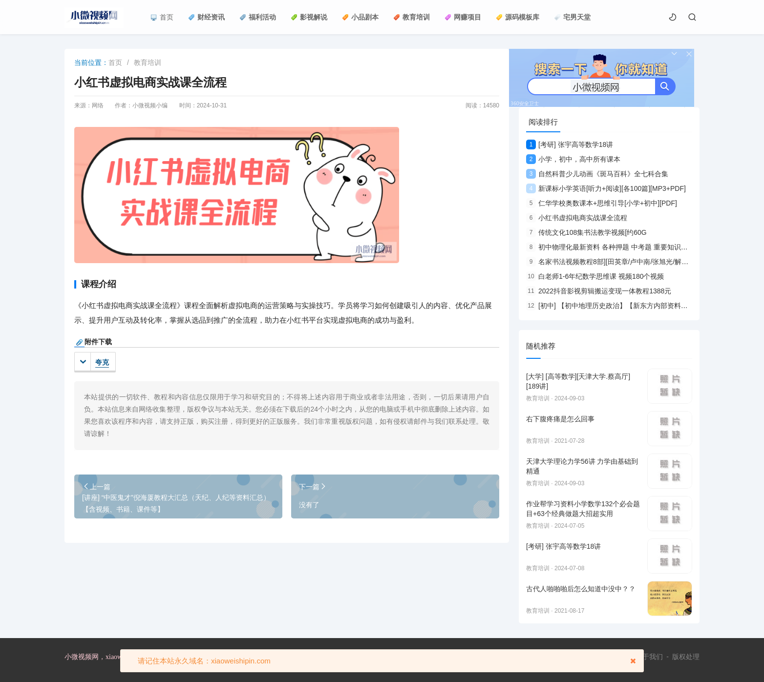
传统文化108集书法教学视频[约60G (586, 232)
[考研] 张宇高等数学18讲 (569, 144)
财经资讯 (206, 17)
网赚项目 (463, 17)
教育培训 (411, 17)
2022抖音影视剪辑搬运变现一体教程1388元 (598, 291)
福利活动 (257, 17)
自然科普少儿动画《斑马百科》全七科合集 (597, 174)
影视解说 (309, 17)
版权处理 (686, 657)
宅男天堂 (572, 17)
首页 (161, 17)
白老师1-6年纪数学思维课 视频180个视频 (595, 276)
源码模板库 (517, 17)
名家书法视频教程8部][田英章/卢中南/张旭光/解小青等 (614, 262)
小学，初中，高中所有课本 (573, 159)
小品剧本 (360, 17)
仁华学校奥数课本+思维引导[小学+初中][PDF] (601, 203)
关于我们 (649, 657)
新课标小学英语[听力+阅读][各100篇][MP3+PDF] (606, 188)
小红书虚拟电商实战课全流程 (576, 218)
